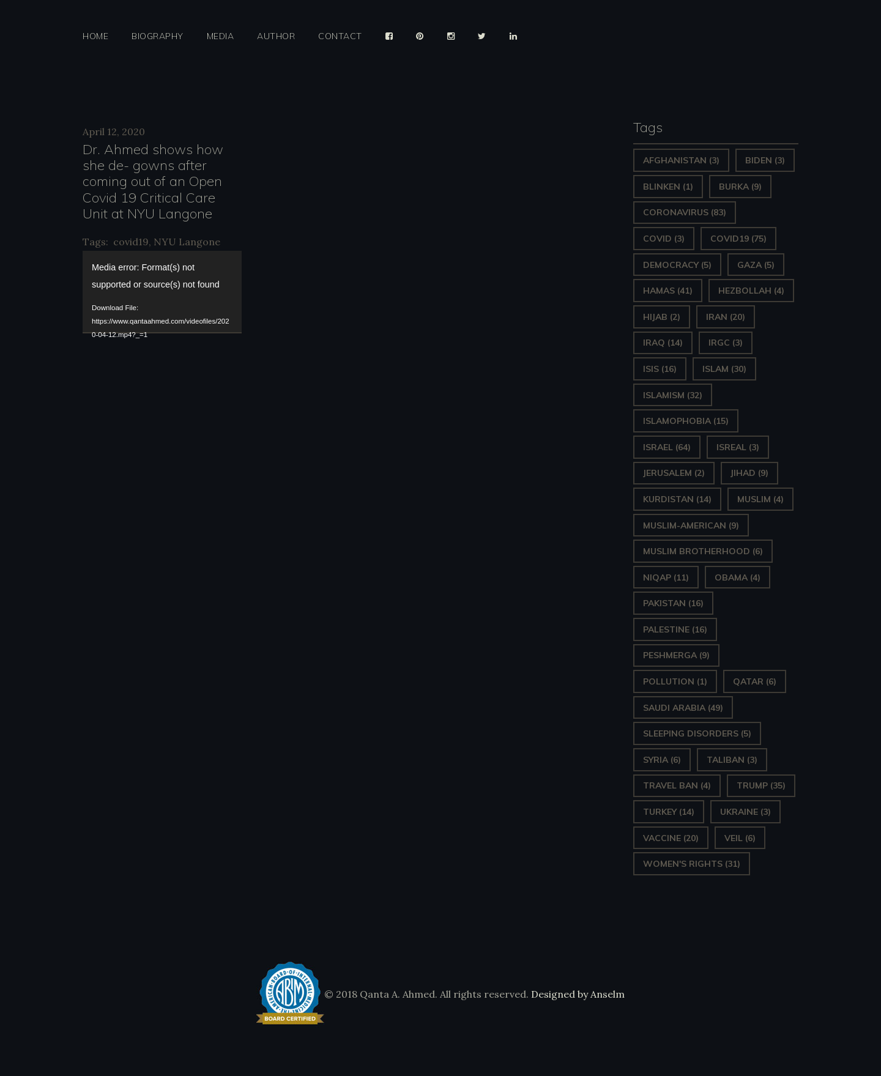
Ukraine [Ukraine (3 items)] (745, 811)
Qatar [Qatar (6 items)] (754, 681)
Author (276, 36)
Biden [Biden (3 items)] (765, 160)
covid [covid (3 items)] (664, 238)
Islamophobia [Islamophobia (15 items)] (686, 420)
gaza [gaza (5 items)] (756, 264)
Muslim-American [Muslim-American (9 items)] (691, 525)
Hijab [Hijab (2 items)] (661, 316)
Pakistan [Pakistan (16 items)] (673, 603)
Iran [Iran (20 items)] (725, 316)
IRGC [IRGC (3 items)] (725, 342)
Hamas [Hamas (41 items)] (668, 290)
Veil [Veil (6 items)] (740, 838)
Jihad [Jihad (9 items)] (749, 472)
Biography (158, 36)
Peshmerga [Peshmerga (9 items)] (676, 655)
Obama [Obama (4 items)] (737, 577)
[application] (162, 291)
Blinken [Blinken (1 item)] (668, 186)
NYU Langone (187, 242)
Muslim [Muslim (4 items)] (760, 499)
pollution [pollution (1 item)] (675, 681)
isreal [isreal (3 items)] (737, 447)
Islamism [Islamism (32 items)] (672, 395)
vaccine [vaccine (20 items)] (671, 838)
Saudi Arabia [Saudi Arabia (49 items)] (683, 707)
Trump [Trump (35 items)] (761, 785)
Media (220, 36)
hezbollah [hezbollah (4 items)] (751, 290)
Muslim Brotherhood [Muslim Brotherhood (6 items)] (703, 551)
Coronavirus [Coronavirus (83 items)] (684, 212)
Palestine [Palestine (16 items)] (675, 629)
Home (95, 36)
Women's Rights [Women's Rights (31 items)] (691, 863)
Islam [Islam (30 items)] (724, 368)
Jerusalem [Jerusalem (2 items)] (674, 472)
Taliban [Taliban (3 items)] (732, 759)
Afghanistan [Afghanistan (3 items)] (681, 160)
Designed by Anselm (577, 994)
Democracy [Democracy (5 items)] (677, 264)
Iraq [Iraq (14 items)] (663, 342)
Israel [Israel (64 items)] (667, 447)
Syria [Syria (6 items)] (662, 759)
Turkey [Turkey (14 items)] (668, 811)
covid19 (131, 242)
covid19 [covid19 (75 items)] (738, 238)
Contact (340, 36)
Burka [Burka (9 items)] (740, 186)
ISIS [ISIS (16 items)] (660, 368)
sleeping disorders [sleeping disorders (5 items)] (697, 733)
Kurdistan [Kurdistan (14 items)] (677, 499)
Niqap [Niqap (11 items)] (666, 577)
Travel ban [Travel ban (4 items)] (677, 785)
